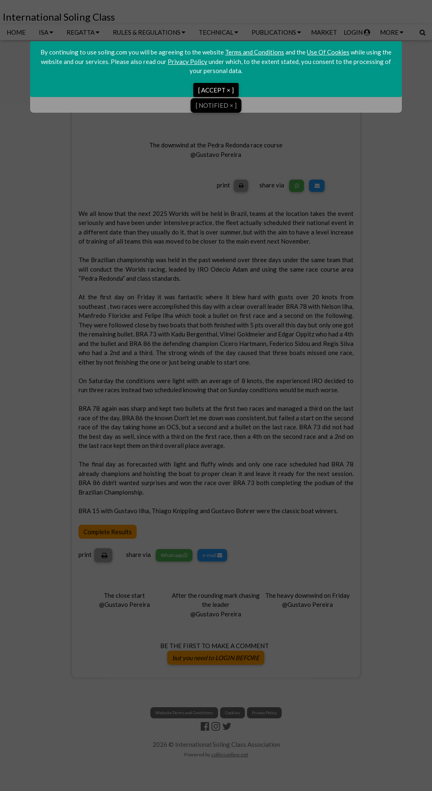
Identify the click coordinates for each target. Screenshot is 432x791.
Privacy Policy (187, 61)
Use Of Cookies (328, 52)
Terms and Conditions (254, 52)
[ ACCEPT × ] (216, 90)
